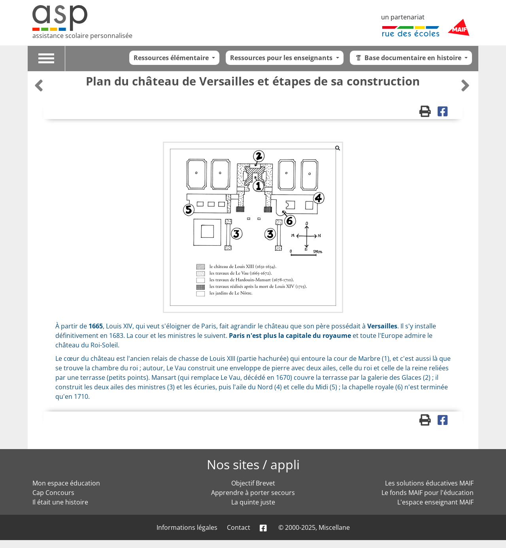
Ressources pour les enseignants (282, 57)
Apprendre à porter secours (253, 492)
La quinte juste (253, 502)
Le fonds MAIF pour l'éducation (427, 492)
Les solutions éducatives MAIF (429, 483)
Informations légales (187, 527)
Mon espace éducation (66, 483)
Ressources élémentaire (172, 57)
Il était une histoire (60, 502)
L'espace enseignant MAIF (435, 502)
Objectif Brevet (253, 483)
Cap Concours (53, 492)
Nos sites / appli (253, 464)
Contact (238, 527)
